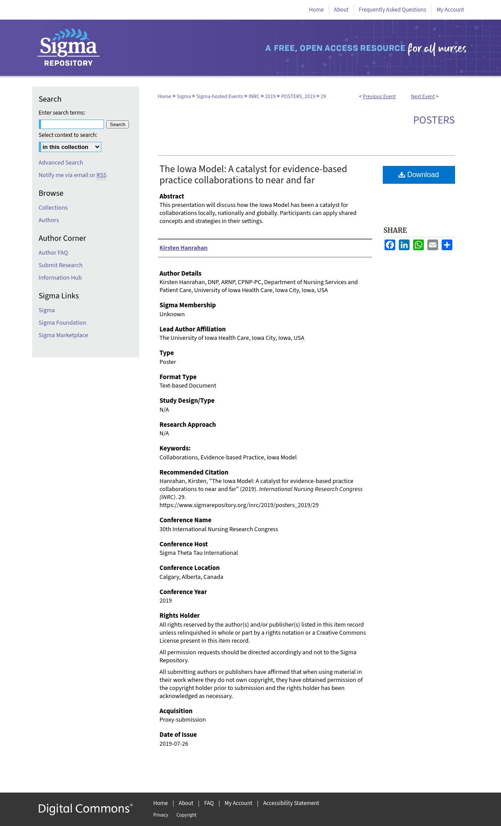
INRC (254, 96)
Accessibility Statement (291, 803)
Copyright (187, 815)
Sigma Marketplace (63, 335)
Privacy (160, 815)
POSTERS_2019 (298, 96)
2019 (271, 96)
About (186, 803)
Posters (434, 120)
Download (418, 174)
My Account (239, 803)
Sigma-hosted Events (220, 96)
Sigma (184, 96)
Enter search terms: (62, 113)
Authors (49, 220)
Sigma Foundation (63, 322)
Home (164, 96)
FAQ (209, 803)
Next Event (423, 96)
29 (323, 96)
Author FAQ (53, 252)
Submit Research (61, 265)
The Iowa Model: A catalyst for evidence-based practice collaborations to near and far (254, 174)
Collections (53, 207)
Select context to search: (68, 135)
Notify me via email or (73, 175)
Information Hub (60, 277)
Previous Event (379, 96)
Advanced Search (61, 162)
